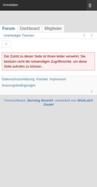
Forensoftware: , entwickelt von (48, 102)
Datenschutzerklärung (18, 79)
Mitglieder (53, 28)
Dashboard (30, 28)
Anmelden (10, 5)
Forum (8, 28)
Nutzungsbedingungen (18, 85)
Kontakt (42, 79)
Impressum (58, 79)
